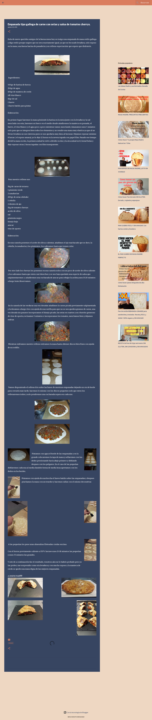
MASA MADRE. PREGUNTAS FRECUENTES (133, 115)
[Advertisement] (52, 690)
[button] (9, 31)
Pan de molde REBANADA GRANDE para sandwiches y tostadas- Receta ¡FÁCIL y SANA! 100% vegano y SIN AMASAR (132, 314)
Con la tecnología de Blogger (76, 712)
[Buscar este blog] (138, 2)
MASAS (11, 643)
